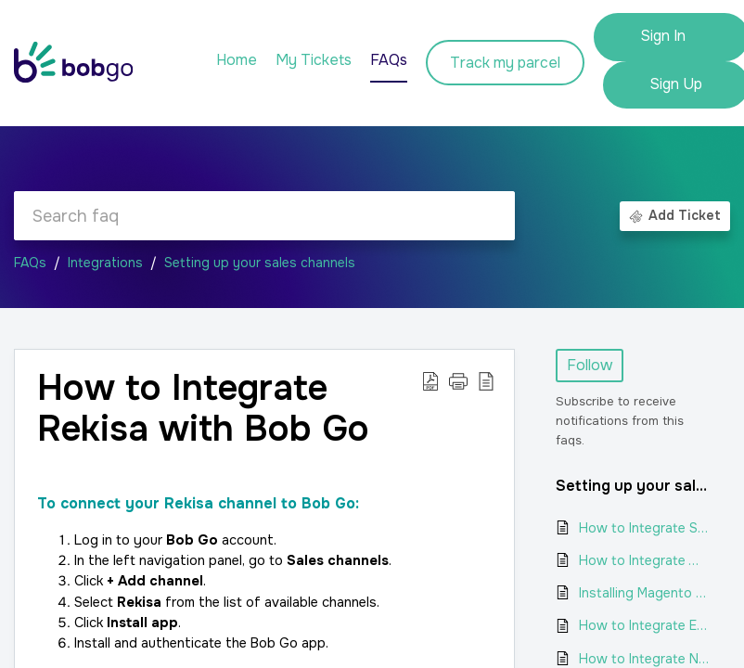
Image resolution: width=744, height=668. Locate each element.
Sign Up (675, 84)
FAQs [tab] (388, 60)
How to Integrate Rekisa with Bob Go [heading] (203, 409)
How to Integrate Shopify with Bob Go (645, 528)
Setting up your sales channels (259, 262)
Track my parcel (505, 62)
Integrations (105, 262)
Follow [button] (589, 365)
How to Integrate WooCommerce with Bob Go (645, 560)
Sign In (663, 35)
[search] (264, 215)
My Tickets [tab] (314, 60)
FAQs (30, 262)
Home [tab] (236, 60)
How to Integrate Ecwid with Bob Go (645, 625)
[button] (430, 380)
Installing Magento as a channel (645, 592)
